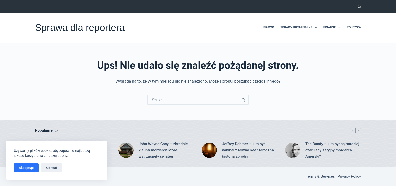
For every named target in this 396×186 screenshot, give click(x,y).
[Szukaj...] (192, 100)
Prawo (268, 27)
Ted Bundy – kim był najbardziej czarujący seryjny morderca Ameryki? (332, 150)
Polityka (354, 27)
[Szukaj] (359, 6)
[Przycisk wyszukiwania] (243, 100)
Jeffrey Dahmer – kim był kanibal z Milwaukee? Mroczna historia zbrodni (248, 150)
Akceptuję (26, 168)
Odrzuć (51, 168)
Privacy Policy (349, 176)
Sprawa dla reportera (80, 27)
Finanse (332, 28)
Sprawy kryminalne (299, 28)
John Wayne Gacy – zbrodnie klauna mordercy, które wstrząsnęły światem (163, 150)
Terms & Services (320, 176)
